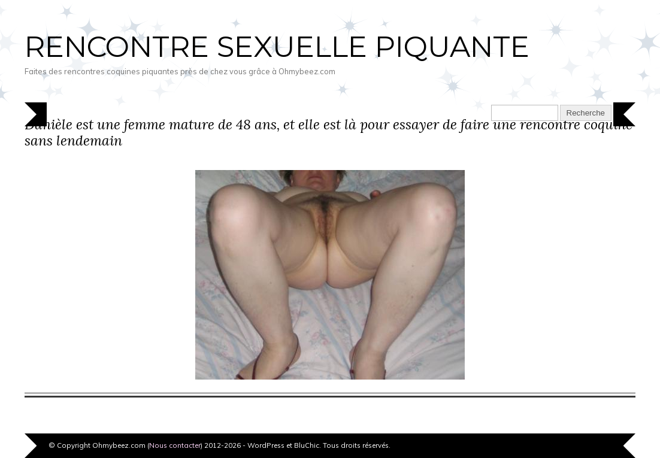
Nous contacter (175, 445)
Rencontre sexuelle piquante (277, 46)
